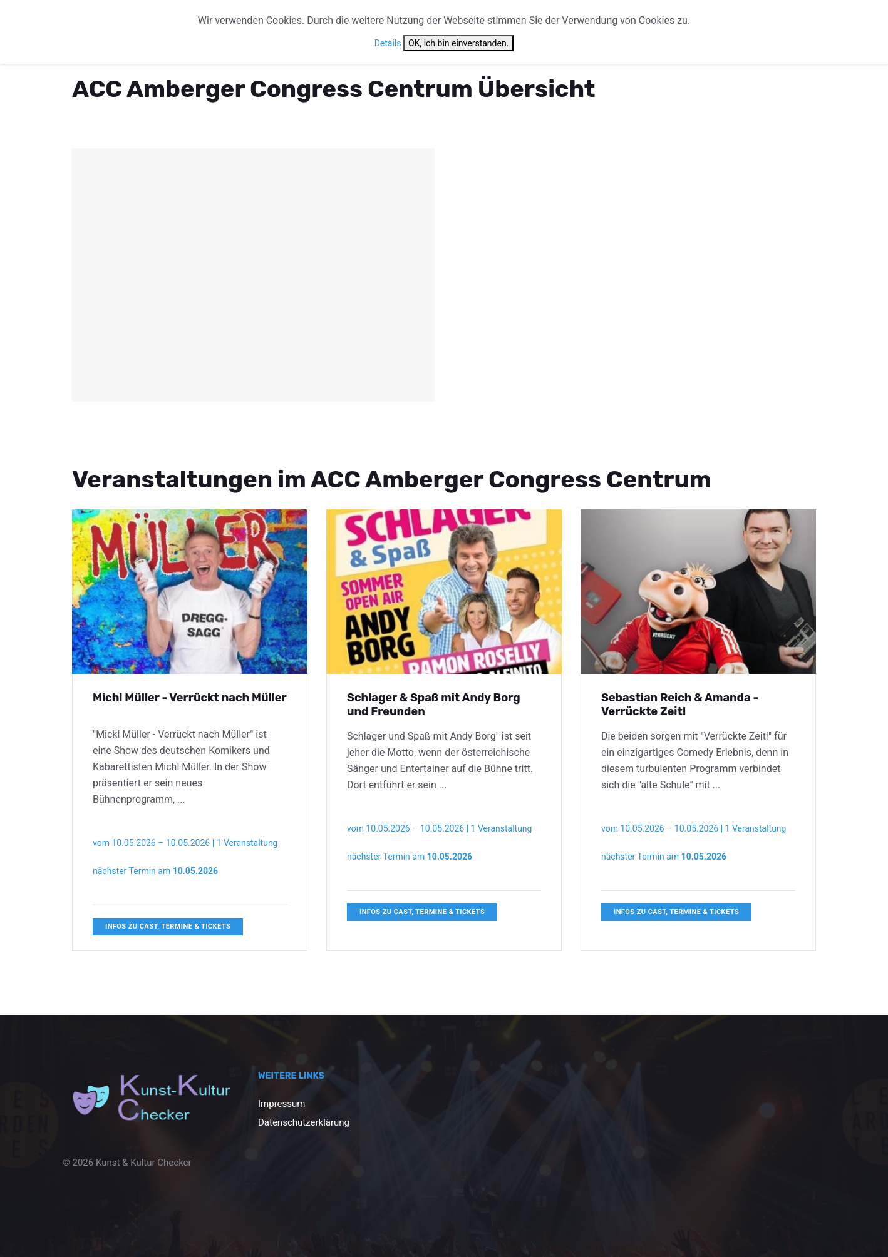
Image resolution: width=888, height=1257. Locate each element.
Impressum (281, 1103)
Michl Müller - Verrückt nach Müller (190, 698)
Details (387, 43)
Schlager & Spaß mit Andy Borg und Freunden (433, 704)
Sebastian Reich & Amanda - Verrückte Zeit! (679, 704)
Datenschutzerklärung (303, 1122)
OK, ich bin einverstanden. (458, 43)
